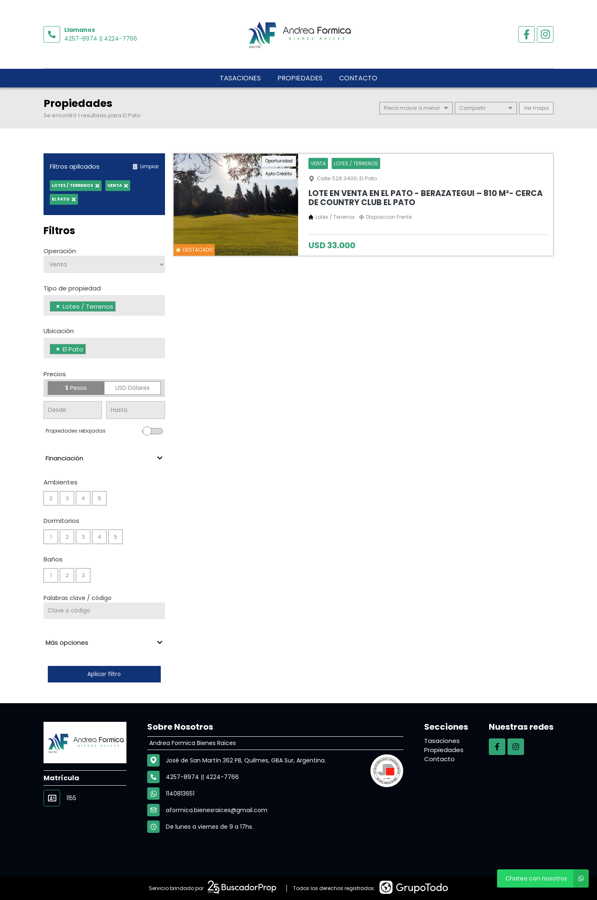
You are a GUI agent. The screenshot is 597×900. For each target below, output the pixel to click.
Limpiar (145, 166)
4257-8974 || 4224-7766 (100, 38)
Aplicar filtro (104, 674)
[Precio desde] (73, 410)
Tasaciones (240, 78)
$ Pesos (76, 388)
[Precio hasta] (135, 410)
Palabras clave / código (78, 598)
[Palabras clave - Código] (104, 610)
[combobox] (104, 305)
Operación (60, 251)
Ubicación (59, 331)
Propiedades (300, 78)
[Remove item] (58, 306)
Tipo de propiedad (72, 288)
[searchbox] (120, 307)
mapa (536, 107)
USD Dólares (132, 388)
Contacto (358, 78)
